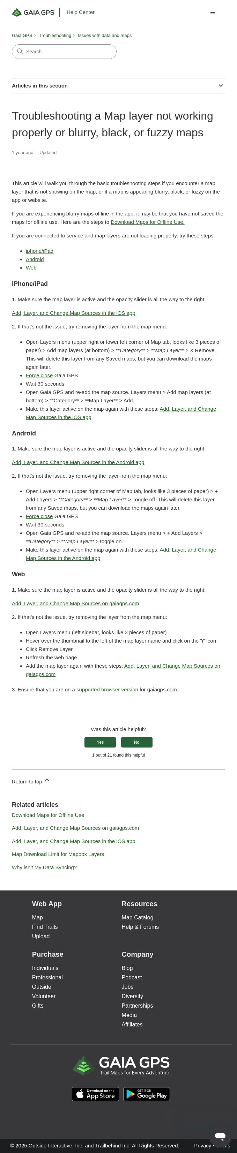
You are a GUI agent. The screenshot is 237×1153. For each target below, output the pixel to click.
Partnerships (137, 1006)
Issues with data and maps (105, 35)
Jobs (128, 987)
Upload (41, 936)
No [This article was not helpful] (136, 742)
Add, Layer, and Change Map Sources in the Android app (78, 462)
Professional (47, 977)
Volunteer (44, 996)
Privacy (202, 1145)
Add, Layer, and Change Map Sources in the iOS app (73, 313)
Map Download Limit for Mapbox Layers (58, 854)
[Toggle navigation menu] (212, 12)
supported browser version (107, 689)
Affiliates (132, 1024)
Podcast (132, 977)
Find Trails (45, 927)
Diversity (132, 996)
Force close (39, 375)
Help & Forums (140, 927)
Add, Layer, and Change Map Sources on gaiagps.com (75, 603)
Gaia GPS (22, 35)
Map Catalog (138, 917)
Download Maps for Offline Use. (148, 222)
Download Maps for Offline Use (48, 815)
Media (129, 1015)
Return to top (31, 780)
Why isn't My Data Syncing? (44, 867)
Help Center (81, 12)
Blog (127, 968)
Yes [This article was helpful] (100, 742)
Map (37, 917)
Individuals (45, 968)
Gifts (38, 1006)
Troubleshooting (55, 35)
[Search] (64, 52)
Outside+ (43, 987)
